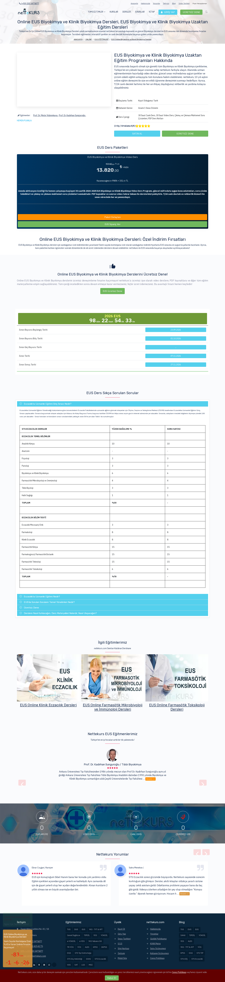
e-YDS (82, 941)
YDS (95, 935)
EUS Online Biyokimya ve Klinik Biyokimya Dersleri (48, 707)
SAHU (88, 959)
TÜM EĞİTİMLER (95, 11)
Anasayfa (134, 3)
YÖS (79, 947)
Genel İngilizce (73, 935)
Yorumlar (156, 3)
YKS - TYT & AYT (95, 929)
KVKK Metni (155, 943)
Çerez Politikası (157, 958)
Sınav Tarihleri (184, 3)
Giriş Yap (122, 934)
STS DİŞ (184, 959)
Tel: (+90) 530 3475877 (31, 941)
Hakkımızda (145, 3)
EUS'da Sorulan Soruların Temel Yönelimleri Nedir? (47, 602)
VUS (69, 965)
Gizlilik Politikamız (158, 938)
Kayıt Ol (121, 929)
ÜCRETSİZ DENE (185, 133)
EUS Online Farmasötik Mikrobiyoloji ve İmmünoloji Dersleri (177, 707)
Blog (174, 3)
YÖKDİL (104, 935)
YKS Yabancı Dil (95, 941)
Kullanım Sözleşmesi (159, 953)
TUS (69, 929)
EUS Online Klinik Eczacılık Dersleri (112, 705)
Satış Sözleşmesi (158, 948)
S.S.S (120, 943)
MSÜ (91, 965)
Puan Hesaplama (199, 3)
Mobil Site (122, 958)
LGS (83, 965)
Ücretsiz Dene (29, 607)
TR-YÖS (70, 947)
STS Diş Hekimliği (74, 959)
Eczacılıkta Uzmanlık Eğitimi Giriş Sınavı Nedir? (45, 404)
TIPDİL (87, 935)
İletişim (166, 3)
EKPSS (104, 947)
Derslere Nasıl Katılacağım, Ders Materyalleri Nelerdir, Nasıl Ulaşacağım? (58, 613)
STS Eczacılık (100, 959)
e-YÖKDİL (71, 941)
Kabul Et (111, 977)
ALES (87, 947)
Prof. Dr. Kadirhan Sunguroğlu (72, 115)
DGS (69, 953)
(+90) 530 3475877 (29, 3)
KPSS (95, 947)
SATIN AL (137, 133)
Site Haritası (123, 948)
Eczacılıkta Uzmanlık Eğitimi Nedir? (40, 596)
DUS (76, 929)
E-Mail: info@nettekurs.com (33, 956)
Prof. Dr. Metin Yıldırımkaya (45, 115)
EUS (83, 929)
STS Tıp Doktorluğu (83, 953)
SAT (76, 965)
